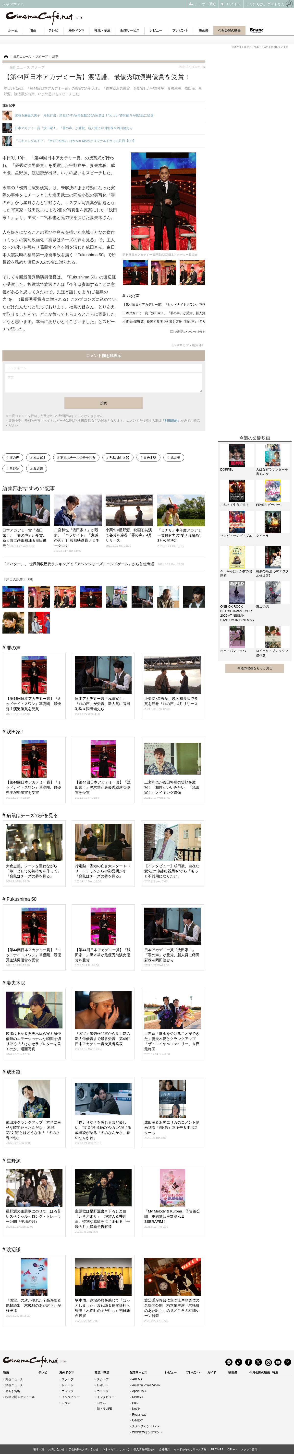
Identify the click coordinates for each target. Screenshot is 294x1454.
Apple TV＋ (139, 1391)
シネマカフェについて (115, 1449)
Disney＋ (138, 1397)
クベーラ (262, 536)
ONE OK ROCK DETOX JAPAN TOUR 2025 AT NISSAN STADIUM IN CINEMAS (237, 613)
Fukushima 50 (120, 457)
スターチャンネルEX (145, 1426)
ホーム (13, 30)
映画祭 (203, 30)
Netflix (136, 1408)
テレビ (53, 30)
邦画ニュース (14, 1379)
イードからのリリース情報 (190, 1449)
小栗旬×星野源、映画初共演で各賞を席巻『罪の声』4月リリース (168, 321)
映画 (33, 30)
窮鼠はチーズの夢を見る (77, 457)
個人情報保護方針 (144, 1449)
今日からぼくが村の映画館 (236, 573)
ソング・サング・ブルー (236, 538)
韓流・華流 (102, 30)
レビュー (155, 30)
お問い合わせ (56, 1449)
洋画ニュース (14, 1385)
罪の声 (133, 296)
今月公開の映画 (229, 30)
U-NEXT (137, 1420)
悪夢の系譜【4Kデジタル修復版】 (272, 573)
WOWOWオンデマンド (147, 1432)
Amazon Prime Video (146, 1385)
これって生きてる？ (234, 505)
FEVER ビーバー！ (269, 505)
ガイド (211, 1372)
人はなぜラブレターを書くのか (272, 472)
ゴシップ (68, 1391)
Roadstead (139, 1414)
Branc (256, 30)
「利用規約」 (171, 420)
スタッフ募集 (249, 1449)
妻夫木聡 (150, 457)
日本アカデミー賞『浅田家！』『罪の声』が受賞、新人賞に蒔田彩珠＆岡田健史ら (181, 313)
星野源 (14, 468)
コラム (66, 1403)
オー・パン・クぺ (233, 651)
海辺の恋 (262, 606)
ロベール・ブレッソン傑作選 (272, 653)
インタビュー (70, 1397)
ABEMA (137, 1379)
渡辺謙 (38, 468)
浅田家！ (39, 457)
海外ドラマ (76, 30)
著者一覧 (38, 1449)
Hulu (135, 1403)
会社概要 (164, 1449)
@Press (232, 1449)
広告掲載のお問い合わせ (83, 1449)
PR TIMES (216, 1449)
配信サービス (129, 30)
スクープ (68, 1379)
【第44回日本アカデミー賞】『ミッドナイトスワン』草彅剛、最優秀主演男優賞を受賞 (184, 304)
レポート (68, 1385)
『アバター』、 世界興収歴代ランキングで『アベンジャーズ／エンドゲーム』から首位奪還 (93, 564)
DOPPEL (226, 469)
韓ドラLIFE (104, 1408)
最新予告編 (12, 1391)
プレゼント (180, 30)
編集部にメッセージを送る (190, 331)
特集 (275, 1372)
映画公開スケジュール (20, 1397)
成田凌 (175, 457)
